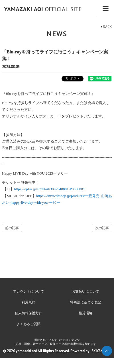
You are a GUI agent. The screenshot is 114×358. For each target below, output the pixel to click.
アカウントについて (28, 291)
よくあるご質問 (28, 324)
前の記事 (12, 228)
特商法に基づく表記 (85, 302)
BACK (106, 26)
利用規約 (28, 302)
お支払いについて (85, 291)
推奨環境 (85, 313)
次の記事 (102, 228)
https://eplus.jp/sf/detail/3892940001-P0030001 (49, 189)
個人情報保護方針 (28, 313)
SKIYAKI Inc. (100, 351)
